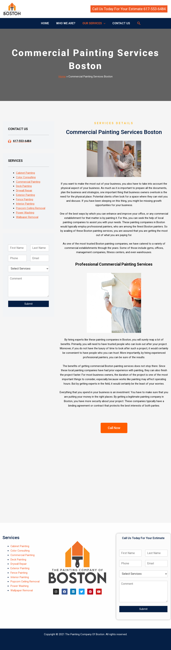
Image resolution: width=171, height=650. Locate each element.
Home (62, 76)
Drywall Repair (24, 190)
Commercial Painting (28, 181)
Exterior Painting (25, 195)
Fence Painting (24, 199)
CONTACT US (119, 23)
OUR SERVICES (93, 23)
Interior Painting (25, 203)
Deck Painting (24, 186)
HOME (47, 23)
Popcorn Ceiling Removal (30, 208)
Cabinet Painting (25, 172)
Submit (28, 303)
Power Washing (25, 212)
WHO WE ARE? (66, 23)
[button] (128, 8)
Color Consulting (26, 177)
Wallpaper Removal (27, 217)
